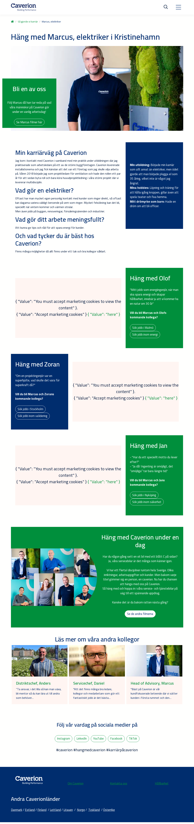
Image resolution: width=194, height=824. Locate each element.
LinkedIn (81, 740)
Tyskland (94, 811)
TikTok (133, 740)
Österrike (109, 811)
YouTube (98, 740)
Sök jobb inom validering (33, 416)
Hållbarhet (162, 785)
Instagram (62, 740)
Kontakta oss (118, 785)
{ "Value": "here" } (104, 315)
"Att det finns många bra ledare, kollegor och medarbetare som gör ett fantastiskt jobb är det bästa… (96, 695)
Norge (81, 811)
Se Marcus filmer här (29, 122)
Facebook (116, 740)
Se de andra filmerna (140, 615)
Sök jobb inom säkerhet (147, 503)
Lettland (55, 811)
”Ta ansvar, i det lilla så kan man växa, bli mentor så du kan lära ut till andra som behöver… (38, 695)
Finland (42, 811)
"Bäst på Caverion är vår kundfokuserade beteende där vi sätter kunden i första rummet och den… (154, 695)
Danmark (16, 811)
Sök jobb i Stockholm (31, 409)
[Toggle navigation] (178, 7)
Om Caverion (75, 785)
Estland (30, 811)
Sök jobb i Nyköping (144, 496)
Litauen (68, 811)
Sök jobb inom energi (145, 335)
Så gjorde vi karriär (28, 21)
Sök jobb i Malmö (143, 328)
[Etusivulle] (23, 7)
